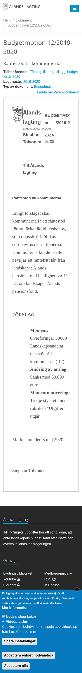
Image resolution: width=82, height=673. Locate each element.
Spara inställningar (19, 648)
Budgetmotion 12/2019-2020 (29, 25)
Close (77, 596)
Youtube (11, 579)
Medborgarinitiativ (58, 573)
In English (52, 585)
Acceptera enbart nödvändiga (28, 662)
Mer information (15, 615)
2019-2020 (31, 81)
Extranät (11, 585)
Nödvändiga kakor (21, 623)
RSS (50, 579)
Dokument (24, 20)
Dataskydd (52, 591)
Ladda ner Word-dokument (58, 92)
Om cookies (12, 591)
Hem (7, 20)
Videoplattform (18, 628)
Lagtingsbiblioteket (17, 573)
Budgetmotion (45, 86)
